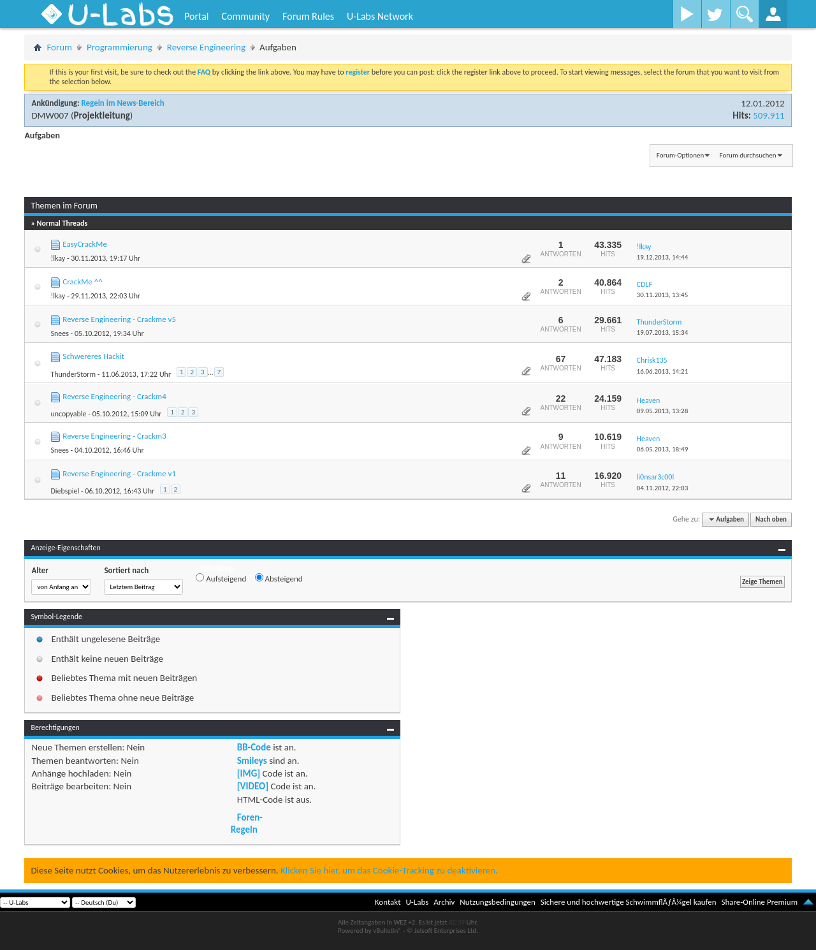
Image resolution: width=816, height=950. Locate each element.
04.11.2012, (662, 488)
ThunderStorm (73, 374)
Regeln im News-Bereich (122, 103)
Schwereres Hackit (93, 356)
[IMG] (248, 773)
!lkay (57, 258)
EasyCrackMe (84, 244)
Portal (196, 16)
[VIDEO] (252, 786)
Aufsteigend (221, 578)
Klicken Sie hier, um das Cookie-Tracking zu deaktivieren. (389, 870)
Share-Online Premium (759, 902)
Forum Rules (308, 16)
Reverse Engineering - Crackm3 (114, 436)
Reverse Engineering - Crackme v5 (119, 319)
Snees (59, 333)
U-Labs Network (380, 16)
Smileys (252, 760)
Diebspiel (64, 490)
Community (245, 16)
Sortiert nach (126, 570)
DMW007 (49, 115)
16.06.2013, (662, 371)
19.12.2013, (662, 257)
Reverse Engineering (206, 47)
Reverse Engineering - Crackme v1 (119, 473)
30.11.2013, (662, 295)
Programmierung (119, 47)
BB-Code (254, 747)
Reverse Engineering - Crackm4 (114, 396)
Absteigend (279, 578)
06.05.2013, (662, 449)
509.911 (768, 115)
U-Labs (417, 902)
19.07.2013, (662, 332)
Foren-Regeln (247, 823)
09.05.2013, (662, 411)
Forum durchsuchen (748, 155)
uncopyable (68, 413)
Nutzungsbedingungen (498, 902)
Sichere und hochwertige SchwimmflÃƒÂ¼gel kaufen (629, 902)
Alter (39, 570)
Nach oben (771, 519)
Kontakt (388, 902)
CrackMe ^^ (82, 281)
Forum (59, 47)
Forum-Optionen (680, 155)
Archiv (444, 902)
